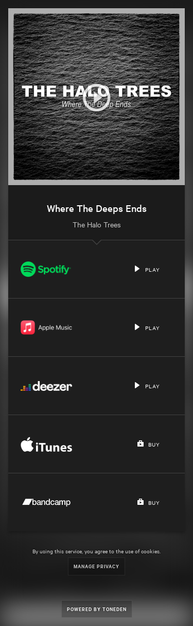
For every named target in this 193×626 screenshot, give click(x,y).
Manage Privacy (96, 566)
